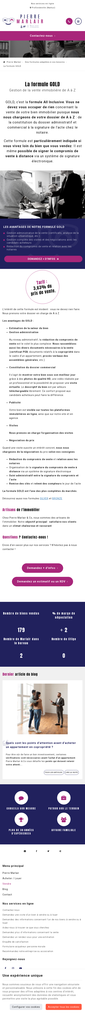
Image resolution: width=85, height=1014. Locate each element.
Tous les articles (54, 772)
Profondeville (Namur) (42, 8)
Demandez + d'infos (43, 259)
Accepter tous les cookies (63, 1007)
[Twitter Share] (48, 851)
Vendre (7, 883)
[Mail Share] (24, 851)
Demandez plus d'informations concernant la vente (31, 932)
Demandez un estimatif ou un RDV (42, 582)
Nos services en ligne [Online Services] (42, 4)
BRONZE (57, 498)
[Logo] (23, 21)
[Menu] (78, 21)
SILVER (44, 498)
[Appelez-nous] (69, 21)
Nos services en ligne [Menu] (18, 903)
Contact (7, 894)
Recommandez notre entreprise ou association (28, 951)
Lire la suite (72, 772)
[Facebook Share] (36, 851)
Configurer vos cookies (26, 1007)
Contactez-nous (42, 36)
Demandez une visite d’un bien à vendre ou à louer (30, 914)
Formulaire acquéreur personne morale (24, 946)
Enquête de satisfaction (16, 942)
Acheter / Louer (12, 878)
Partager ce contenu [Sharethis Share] (60, 851)
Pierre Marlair (12, 62)
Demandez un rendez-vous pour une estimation (28, 937)
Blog (5, 889)
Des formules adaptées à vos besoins (45, 62)
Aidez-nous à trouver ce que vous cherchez (26, 927)
